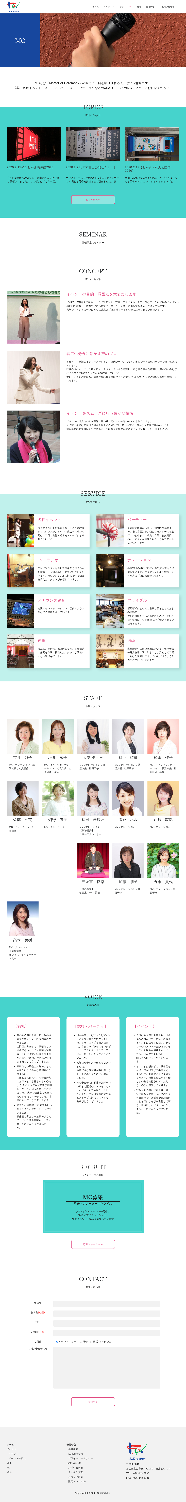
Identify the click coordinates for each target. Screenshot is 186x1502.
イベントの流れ (17, 1458)
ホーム (95, 6)
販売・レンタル (77, 1481)
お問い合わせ (169, 6)
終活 (139, 6)
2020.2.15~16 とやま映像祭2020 (30, 167)
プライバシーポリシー (80, 1458)
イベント (109, 6)
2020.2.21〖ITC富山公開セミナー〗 (91, 167)
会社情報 (151, 6)
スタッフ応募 (75, 1476)
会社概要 (73, 1449)
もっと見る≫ (93, 199)
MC (130, 6)
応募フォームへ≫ (93, 1244)
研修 (122, 6)
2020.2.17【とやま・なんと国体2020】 (148, 169)
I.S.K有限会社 (103, 1493)
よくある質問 (75, 1472)
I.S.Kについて (76, 1453)
